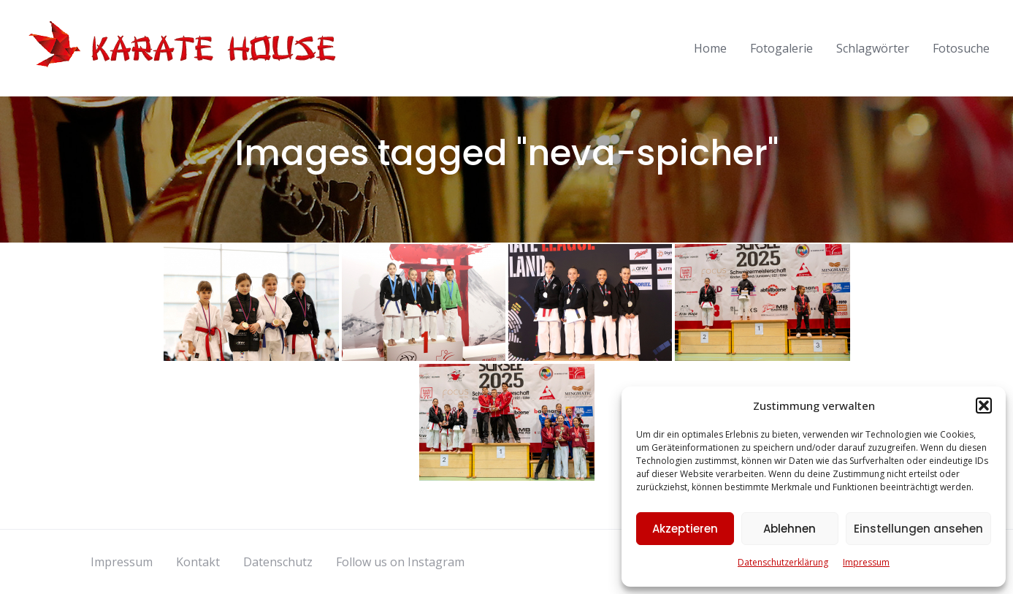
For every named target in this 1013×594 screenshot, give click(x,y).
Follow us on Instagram (400, 562)
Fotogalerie (781, 48)
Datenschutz (278, 562)
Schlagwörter (872, 48)
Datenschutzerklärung (783, 562)
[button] (983, 405)
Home (710, 48)
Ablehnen (789, 528)
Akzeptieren (685, 528)
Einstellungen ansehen (918, 528)
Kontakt (198, 562)
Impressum (866, 562)
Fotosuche (961, 48)
